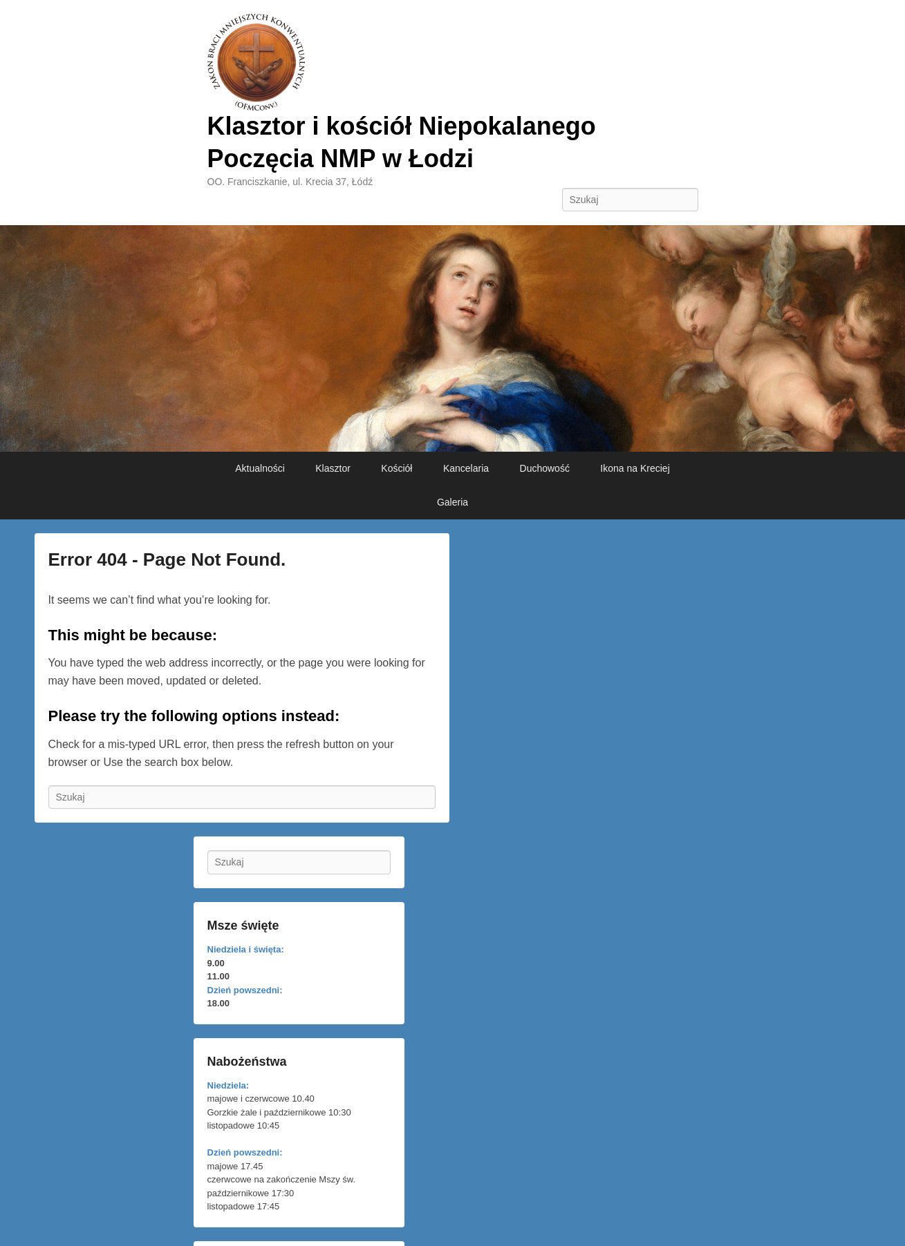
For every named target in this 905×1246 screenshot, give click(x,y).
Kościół (396, 468)
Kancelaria (466, 468)
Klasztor (333, 468)
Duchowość (545, 468)
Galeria (452, 502)
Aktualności (260, 468)
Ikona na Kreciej (634, 468)
